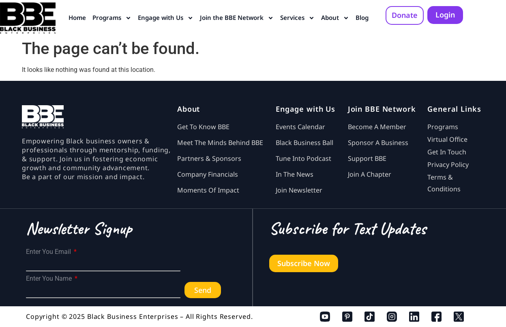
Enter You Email (49, 252)
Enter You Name (49, 278)
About (335, 18)
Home (77, 17)
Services (297, 18)
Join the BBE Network (237, 18)
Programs (111, 18)
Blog (362, 17)
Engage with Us (165, 18)
